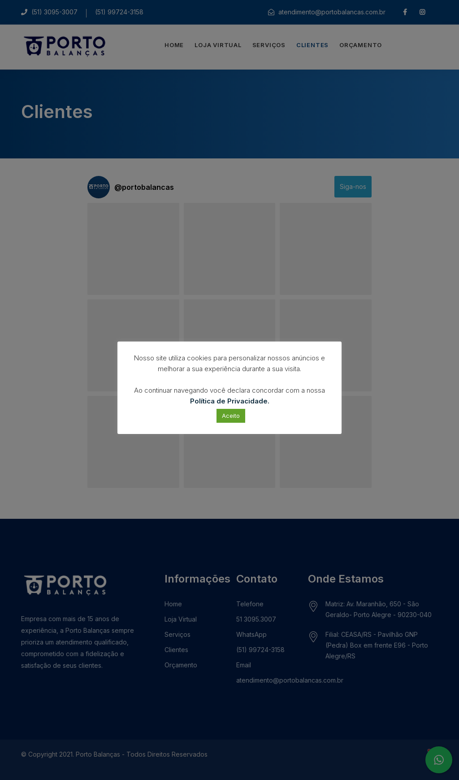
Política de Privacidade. (229, 401)
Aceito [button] (231, 415)
